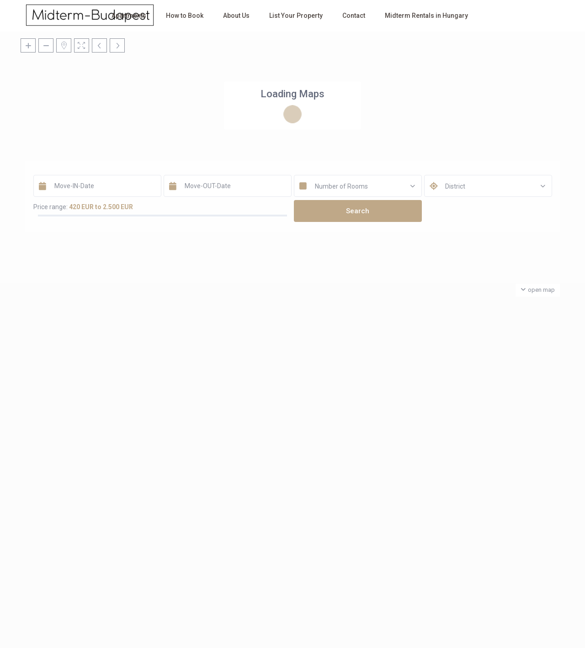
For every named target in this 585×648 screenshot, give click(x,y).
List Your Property (296, 15)
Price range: (50, 207)
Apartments (129, 15)
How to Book (184, 15)
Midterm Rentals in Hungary (426, 15)
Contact (353, 15)
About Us (236, 15)
